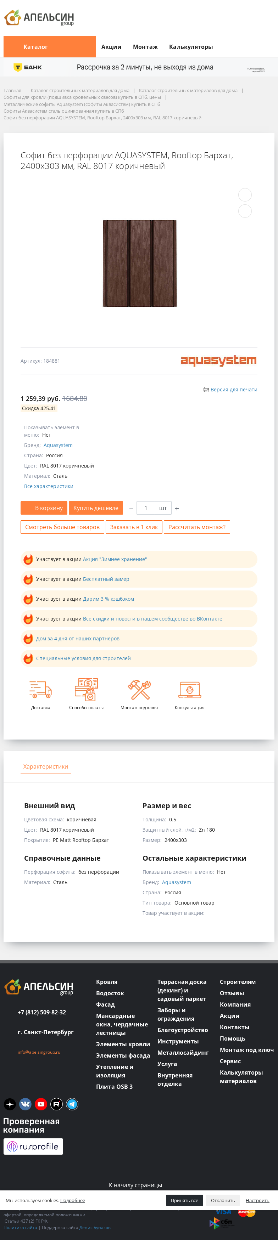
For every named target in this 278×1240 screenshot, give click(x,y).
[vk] (25, 1104)
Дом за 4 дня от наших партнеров (77, 638)
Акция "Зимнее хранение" (115, 559)
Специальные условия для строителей (83, 658)
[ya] (10, 1104)
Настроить (257, 1200)
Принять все (184, 1200)
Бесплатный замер (106, 579)
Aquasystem (58, 445)
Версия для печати (234, 389)
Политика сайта (20, 1227)
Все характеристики (48, 486)
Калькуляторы (191, 47)
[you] (41, 1104)
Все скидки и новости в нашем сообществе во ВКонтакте (152, 618)
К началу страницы (139, 1185)
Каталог (49, 47)
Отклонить (223, 1200)
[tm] (72, 1104)
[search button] (271, 40)
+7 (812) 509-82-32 (42, 1012)
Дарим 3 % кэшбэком (108, 598)
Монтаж (145, 47)
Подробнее (72, 1200)
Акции (111, 47)
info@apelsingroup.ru (39, 1052)
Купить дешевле (95, 508)
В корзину (44, 508)
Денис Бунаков (95, 1227)
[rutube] (56, 1104)
